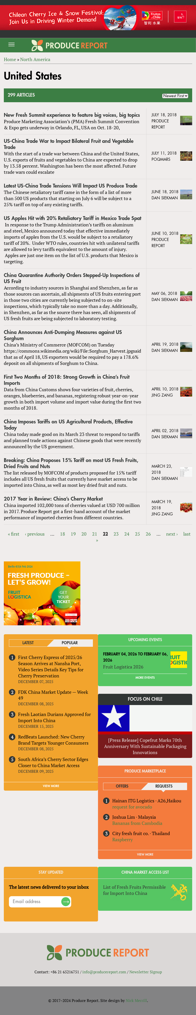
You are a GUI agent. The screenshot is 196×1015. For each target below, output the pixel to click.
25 (137, 534)
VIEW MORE (51, 786)
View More (145, 854)
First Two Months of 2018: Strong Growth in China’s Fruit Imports (66, 380)
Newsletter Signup (145, 971)
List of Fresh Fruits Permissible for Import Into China (134, 890)
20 (84, 534)
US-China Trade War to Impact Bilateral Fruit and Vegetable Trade (68, 144)
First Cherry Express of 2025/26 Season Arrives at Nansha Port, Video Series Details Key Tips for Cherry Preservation (50, 666)
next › (172, 534)
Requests (164, 786)
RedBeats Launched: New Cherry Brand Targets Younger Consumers (53, 740)
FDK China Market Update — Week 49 (53, 695)
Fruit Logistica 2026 (123, 667)
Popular (70, 643)
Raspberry (122, 839)
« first (13, 534)
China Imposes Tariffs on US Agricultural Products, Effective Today (68, 425)
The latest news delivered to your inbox (49, 887)
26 (148, 534)
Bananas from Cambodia (137, 823)
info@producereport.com (104, 971)
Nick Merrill (136, 1000)
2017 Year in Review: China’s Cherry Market (53, 499)
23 (116, 534)
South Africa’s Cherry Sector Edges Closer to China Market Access (53, 762)
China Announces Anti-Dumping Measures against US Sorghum (63, 335)
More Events (145, 677)
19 (73, 534)
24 (126, 534)
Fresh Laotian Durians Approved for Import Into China (54, 717)
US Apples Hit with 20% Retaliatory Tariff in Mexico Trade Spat (72, 218)
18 (62, 534)
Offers (122, 786)
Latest (28, 643)
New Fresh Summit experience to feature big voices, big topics (72, 115)
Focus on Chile (145, 699)
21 (94, 534)
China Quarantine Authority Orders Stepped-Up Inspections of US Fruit (72, 278)
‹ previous (35, 534)
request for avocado (132, 807)
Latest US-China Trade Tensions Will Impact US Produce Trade (70, 186)
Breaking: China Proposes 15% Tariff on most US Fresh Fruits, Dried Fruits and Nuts (71, 463)
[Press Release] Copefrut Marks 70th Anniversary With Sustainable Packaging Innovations (145, 746)
